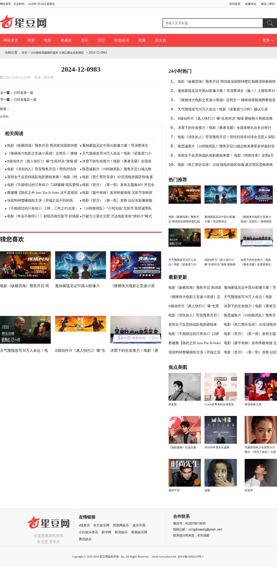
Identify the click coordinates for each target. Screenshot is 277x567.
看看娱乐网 (139, 532)
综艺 (101, 40)
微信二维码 (268, 4)
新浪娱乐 (121, 532)
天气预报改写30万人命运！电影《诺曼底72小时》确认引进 (223, 109)
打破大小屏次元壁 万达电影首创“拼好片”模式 (117, 216)
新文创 (160, 40)
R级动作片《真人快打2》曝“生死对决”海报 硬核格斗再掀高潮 (225, 118)
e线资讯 (84, 525)
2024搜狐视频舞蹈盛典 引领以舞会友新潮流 (57, 52)
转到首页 (235, 4)
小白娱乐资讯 (88, 532)
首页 (24, 52)
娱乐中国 (138, 525)
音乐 (84, 40)
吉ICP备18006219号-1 (191, 556)
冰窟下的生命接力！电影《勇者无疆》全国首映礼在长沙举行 (224, 128)
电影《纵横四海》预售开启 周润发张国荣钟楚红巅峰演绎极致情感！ (227, 83)
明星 (31, 40)
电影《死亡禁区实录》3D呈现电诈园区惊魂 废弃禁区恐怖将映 (225, 165)
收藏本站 (250, 4)
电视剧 (66, 40)
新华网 (106, 532)
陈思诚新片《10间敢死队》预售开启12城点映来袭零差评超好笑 (226, 146)
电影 (47, 40)
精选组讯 (121, 40)
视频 (142, 40)
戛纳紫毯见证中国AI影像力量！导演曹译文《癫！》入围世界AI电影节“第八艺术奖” (226, 92)
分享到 (4, 116)
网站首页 (5, 4)
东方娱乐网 (101, 525)
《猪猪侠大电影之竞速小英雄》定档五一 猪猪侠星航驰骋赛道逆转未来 (227, 101)
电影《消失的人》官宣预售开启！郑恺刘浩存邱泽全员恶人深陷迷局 (226, 138)
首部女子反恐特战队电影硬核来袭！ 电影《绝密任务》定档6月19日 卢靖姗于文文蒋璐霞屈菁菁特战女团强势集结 (226, 157)
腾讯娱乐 (85, 539)
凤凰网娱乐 (121, 525)
